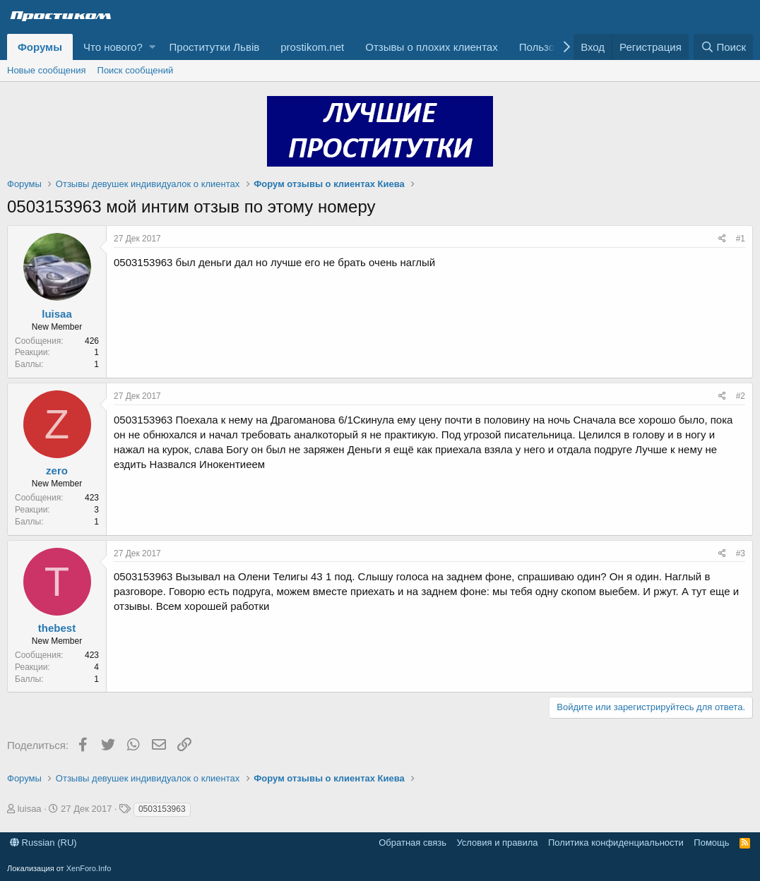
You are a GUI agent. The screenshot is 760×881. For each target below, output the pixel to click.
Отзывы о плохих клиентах (431, 47)
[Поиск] (723, 47)
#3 (740, 553)
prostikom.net (312, 47)
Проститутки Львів (215, 47)
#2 (740, 396)
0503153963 (162, 809)
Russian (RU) (43, 842)
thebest (57, 628)
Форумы (40, 47)
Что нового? (113, 47)
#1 (740, 239)
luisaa (57, 314)
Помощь (711, 842)
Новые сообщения (46, 70)
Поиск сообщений (135, 70)
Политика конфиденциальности (616, 842)
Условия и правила (497, 842)
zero (57, 471)
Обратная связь (412, 842)
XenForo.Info (89, 868)
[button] (152, 47)
